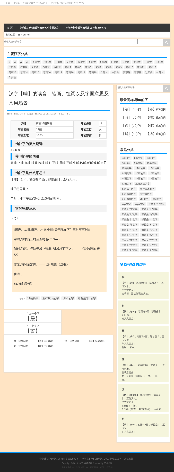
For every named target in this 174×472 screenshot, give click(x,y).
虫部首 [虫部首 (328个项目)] (115, 72)
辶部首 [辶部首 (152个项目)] (148, 72)
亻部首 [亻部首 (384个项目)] (36, 62)
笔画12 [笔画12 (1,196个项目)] (152, 67)
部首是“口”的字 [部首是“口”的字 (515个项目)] (129, 209)
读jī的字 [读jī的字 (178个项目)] (144, 199)
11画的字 (32, 298)
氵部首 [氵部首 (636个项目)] (148, 62)
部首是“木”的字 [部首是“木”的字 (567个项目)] (149, 224)
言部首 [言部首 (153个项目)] (126, 72)
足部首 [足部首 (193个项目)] (137, 72)
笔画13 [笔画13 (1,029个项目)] (12, 72)
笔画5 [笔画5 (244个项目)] (78, 67)
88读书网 (108, 463)
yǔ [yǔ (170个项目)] (27, 62)
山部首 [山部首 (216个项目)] (81, 62)
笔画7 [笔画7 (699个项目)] (98, 67)
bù (24, 34)
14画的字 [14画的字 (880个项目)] (127, 173)
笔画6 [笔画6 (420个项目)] (88, 67)
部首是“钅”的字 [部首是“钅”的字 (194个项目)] (129, 250)
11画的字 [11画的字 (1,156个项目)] (127, 168)
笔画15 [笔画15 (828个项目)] (35, 72)
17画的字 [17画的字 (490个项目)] (127, 178)
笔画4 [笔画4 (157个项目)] (68, 67)
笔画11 (30, 114)
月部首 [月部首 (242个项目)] (125, 62)
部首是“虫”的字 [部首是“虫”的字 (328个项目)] (129, 245)
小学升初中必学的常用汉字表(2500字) (68, 3)
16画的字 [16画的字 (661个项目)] (154, 173)
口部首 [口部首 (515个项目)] (47, 62)
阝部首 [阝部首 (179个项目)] (12, 77)
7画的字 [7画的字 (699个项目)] (151, 158)
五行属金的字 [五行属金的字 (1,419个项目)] (129, 199)
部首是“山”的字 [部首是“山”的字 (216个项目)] (149, 214)
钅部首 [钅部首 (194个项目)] (160, 72)
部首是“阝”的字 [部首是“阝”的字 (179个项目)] (149, 250)
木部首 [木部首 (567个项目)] (137, 62)
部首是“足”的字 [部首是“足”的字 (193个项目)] (149, 245)
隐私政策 (128, 458)
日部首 (22, 114)
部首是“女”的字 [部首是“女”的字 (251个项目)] (129, 214)
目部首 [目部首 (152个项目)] (34, 67)
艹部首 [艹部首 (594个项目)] (104, 72)
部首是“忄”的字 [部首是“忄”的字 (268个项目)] (129, 219)
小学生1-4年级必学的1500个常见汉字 (30, 3)
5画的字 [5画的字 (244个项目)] (126, 158)
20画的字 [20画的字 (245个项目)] (127, 183)
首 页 (7, 3)
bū (10, 114)
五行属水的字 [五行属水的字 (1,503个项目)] (147, 188)
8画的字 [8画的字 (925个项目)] (126, 163)
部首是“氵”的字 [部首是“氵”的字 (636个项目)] (129, 229)
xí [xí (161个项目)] (15, 62)
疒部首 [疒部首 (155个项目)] (23, 67)
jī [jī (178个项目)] (9, 62)
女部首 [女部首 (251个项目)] (69, 62)
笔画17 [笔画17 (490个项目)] (58, 72)
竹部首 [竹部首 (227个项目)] (57, 67)
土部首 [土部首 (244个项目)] (58, 62)
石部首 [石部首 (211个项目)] (46, 67)
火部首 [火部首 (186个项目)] (159, 62)
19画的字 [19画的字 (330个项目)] (154, 178)
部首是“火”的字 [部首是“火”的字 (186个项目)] (149, 229)
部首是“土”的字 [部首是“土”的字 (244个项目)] (149, 209)
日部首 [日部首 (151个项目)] (114, 62)
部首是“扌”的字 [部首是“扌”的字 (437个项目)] (149, 219)
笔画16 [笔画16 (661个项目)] (47, 72)
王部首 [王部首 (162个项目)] (12, 67)
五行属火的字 (50, 298)
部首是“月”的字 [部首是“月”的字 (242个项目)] (129, 224)
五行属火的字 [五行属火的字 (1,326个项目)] (129, 193)
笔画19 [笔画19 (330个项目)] (81, 72)
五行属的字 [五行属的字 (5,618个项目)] (146, 193)
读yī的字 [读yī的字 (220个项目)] (126, 204)
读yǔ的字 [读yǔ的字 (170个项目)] (140, 204)
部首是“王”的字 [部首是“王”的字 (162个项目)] (129, 234)
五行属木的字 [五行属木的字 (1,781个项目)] (129, 188)
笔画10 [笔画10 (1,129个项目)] (129, 67)
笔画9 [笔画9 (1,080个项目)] (119, 67)
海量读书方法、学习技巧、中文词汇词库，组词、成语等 (87, 467)
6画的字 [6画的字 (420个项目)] (138, 158)
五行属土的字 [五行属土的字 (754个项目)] (142, 183)
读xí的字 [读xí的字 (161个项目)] (156, 199)
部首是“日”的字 (87, 298)
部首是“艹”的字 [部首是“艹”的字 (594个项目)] (149, 240)
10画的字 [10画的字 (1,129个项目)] (151, 163)
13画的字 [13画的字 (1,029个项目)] (154, 168)
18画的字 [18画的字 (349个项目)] (140, 178)
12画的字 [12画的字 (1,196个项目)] (140, 168)
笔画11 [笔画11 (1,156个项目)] (141, 67)
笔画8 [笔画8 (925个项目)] (108, 67)
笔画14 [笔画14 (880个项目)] (24, 72)
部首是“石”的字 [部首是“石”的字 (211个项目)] (149, 234)
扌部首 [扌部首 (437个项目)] (103, 62)
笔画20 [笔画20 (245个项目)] (93, 72)
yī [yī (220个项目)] (21, 62)
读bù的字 (68, 298)
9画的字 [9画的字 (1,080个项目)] (138, 163)
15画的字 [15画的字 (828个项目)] (140, 173)
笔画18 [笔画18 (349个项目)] (70, 72)
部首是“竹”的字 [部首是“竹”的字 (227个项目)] (129, 240)
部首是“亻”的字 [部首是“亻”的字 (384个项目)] (156, 204)
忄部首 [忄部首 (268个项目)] (92, 62)
